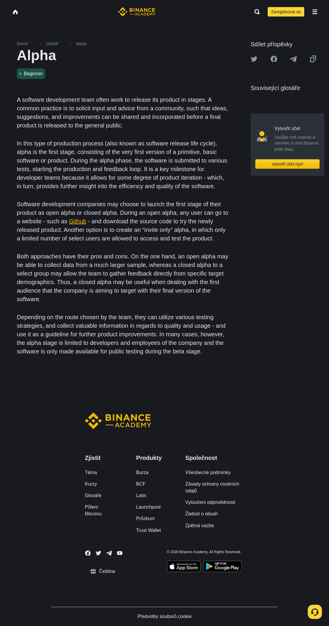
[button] (314, 11)
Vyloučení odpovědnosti (210, 502)
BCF (141, 483)
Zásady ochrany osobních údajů (212, 487)
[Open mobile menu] (315, 11)
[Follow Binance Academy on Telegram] (109, 553)
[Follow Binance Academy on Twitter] (98, 553)
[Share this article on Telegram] (293, 59)
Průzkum (145, 518)
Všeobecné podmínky (208, 472)
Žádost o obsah (201, 513)
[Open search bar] (255, 11)
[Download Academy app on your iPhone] (184, 567)
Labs (141, 495)
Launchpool (148, 506)
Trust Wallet (148, 530)
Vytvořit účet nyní (287, 164)
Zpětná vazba (199, 525)
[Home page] (136, 12)
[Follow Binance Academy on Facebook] (88, 553)
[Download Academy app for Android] (222, 567)
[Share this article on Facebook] (273, 59)
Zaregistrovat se (286, 11)
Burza (142, 472)
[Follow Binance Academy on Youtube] (120, 553)
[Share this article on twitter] (254, 59)
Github (77, 221)
